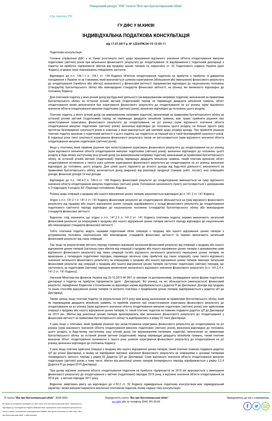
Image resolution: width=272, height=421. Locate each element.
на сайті (116, 401)
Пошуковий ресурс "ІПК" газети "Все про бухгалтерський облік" (136, 6)
